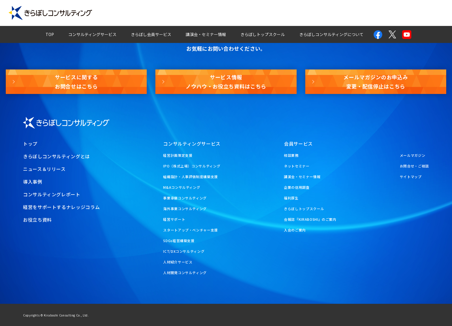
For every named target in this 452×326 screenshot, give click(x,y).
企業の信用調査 (296, 187)
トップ (30, 143)
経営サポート (174, 219)
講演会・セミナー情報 (206, 34)
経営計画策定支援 (177, 155)
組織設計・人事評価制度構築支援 (190, 176)
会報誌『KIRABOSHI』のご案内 (310, 219)
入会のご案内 (295, 229)
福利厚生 (291, 197)
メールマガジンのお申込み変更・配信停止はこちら (375, 81)
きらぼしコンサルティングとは (56, 156)
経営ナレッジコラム (307, 13)
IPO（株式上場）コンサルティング (191, 165)
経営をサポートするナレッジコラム (61, 206)
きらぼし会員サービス (151, 34)
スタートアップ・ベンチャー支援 (190, 229)
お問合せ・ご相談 (414, 165)
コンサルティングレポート (249, 13)
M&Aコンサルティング (181, 187)
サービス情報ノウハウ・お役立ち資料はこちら (226, 81)
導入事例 (200, 13)
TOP (50, 34)
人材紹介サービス (177, 261)
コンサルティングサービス (92, 34)
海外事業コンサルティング (185, 208)
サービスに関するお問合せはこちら (76, 81)
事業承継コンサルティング (185, 197)
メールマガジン (386, 13)
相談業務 (291, 155)
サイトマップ (411, 176)
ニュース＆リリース (44, 168)
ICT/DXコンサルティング (183, 251)
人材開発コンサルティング (185, 272)
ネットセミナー (296, 165)
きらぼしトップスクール (262, 34)
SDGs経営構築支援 (178, 240)
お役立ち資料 (427, 13)
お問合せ (348, 13)
